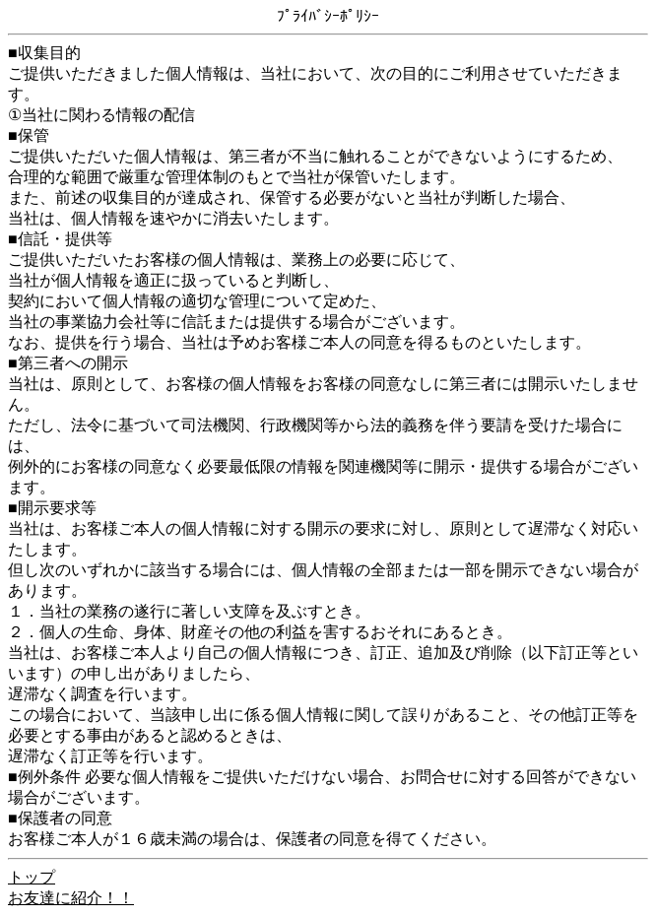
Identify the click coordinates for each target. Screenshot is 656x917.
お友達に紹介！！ (71, 897)
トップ (31, 877)
